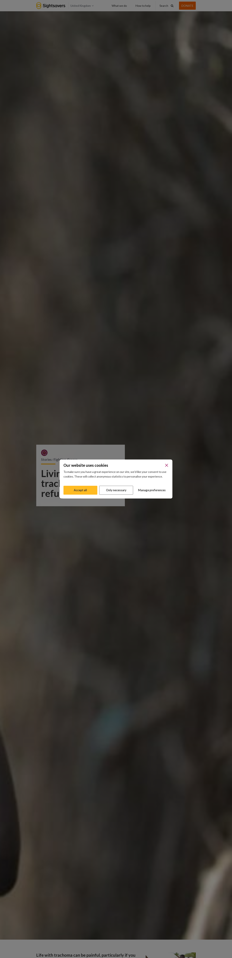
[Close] (167, 465)
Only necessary (116, 490)
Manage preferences (152, 490)
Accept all (80, 490)
